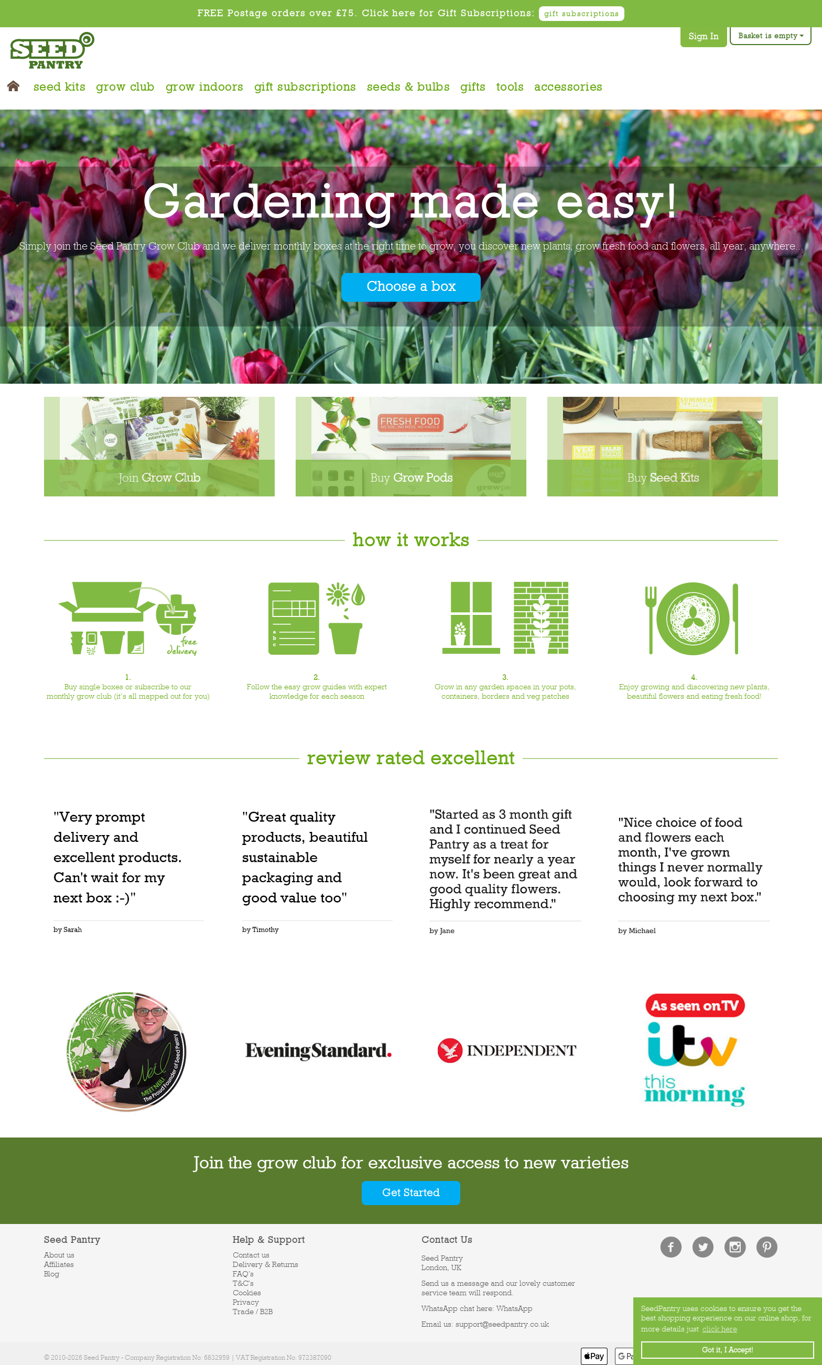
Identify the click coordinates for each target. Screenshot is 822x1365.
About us (59, 1255)
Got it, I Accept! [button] (727, 1350)
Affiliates (59, 1264)
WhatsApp (514, 1308)
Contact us (251, 1255)
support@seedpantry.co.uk (502, 1324)
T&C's (243, 1283)
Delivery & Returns (265, 1264)
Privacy (246, 1302)
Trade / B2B (253, 1311)
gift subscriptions (581, 13)
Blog (51, 1274)
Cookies (247, 1292)
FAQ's (243, 1274)
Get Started (411, 1193)
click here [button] (719, 1329)
